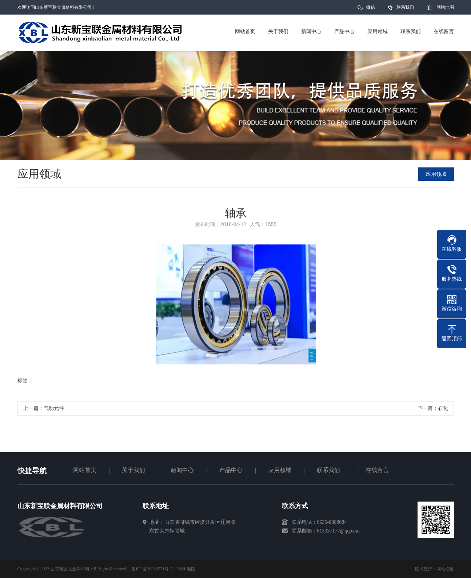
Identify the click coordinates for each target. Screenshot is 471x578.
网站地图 (445, 7)
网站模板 (445, 568)
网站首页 (84, 470)
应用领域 (437, 174)
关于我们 (133, 470)
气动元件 (54, 410)
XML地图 (186, 568)
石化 (443, 410)
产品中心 (231, 470)
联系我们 (405, 7)
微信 (370, 10)
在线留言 (377, 470)
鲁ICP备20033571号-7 (152, 568)
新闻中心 (182, 470)
